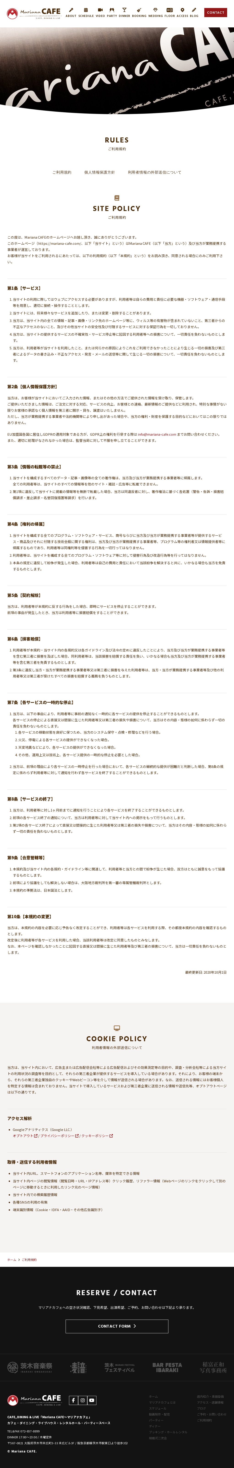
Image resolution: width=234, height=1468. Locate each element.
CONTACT (215, 13)
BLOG (194, 12)
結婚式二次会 (158, 1438)
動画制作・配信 (159, 1414)
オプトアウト (25, 1135)
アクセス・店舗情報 (210, 1402)
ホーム (153, 1396)
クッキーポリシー (97, 1135)
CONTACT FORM (117, 1326)
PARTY (112, 12)
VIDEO (100, 12)
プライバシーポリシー (59, 1135)
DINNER (124, 12)
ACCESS (182, 12)
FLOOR (170, 12)
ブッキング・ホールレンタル (168, 1432)
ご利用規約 (62, 172)
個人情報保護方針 (99, 172)
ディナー (155, 1426)
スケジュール (158, 1408)
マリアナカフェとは (162, 1402)
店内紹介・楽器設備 (210, 1396)
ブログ (201, 1408)
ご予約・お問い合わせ (212, 1414)
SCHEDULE (86, 12)
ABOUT (71, 12)
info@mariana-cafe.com (157, 434)
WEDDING (155, 12)
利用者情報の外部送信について (155, 172)
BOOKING (139, 12)
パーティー (156, 1420)
